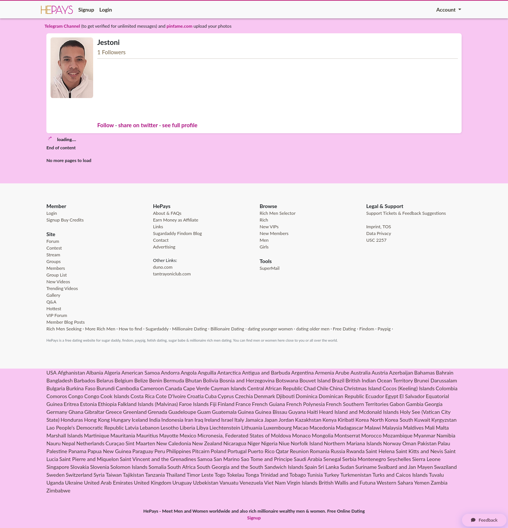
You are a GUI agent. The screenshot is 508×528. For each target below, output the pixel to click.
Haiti (312, 412)
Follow (105, 125)
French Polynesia (305, 404)
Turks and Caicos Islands (400, 474)
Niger (253, 443)
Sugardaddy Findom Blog (177, 233)
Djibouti (285, 396)
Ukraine (74, 482)
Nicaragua (235, 443)
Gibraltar (95, 412)
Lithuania (251, 427)
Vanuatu (229, 482)
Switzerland (79, 474)
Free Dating (344, 329)
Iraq (199, 419)
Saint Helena (380, 451)
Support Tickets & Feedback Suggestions (406, 213)
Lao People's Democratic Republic (85, 427)
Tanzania (155, 474)
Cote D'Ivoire (171, 396)
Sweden (55, 474)
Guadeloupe (182, 412)
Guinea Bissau (271, 412)
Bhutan (193, 380)
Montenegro (372, 459)
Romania (320, 451)
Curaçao (115, 443)
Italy (239, 419)
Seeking (74, 329)
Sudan (347, 467)
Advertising (164, 247)
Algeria (112, 372)
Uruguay (182, 482)
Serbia (349, 459)
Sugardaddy (157, 329)
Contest (54, 248)
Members (55, 268)
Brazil (338, 380)
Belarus (105, 380)
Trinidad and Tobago (283, 474)
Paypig (384, 329)
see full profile (180, 125)
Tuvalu (436, 474)
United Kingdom (152, 482)
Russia (338, 451)
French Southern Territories (357, 404)
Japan (271, 419)
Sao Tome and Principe (267, 459)
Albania (94, 372)
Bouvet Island (314, 380)
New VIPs (269, 226)
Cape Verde (196, 388)
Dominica (307, 396)
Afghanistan (71, 372)
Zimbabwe (58, 490)
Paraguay (142, 451)
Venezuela (251, 482)
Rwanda (355, 451)
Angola (189, 372)
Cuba (211, 396)
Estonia (88, 404)
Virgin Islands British (310, 482)
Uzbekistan (205, 482)
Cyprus (226, 396)
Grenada (157, 412)
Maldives (413, 427)
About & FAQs (167, 213)
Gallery (53, 295)
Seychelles (399, 459)
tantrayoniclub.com (172, 274)
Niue (284, 443)
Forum (52, 241)
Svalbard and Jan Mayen (405, 467)
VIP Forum (56, 315)
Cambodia (127, 388)
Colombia (446, 388)
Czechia (244, 396)
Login (106, 9)
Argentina (302, 372)
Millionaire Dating (189, 329)
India (154, 419)
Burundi (106, 388)
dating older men (313, 329)
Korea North (369, 419)
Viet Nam (275, 482)
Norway (392, 443)
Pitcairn (201, 451)
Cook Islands (114, 396)
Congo (75, 396)
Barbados (84, 380)
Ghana (75, 412)
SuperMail (269, 268)
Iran (188, 419)
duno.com (162, 267)
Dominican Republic (341, 396)
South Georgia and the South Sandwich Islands (250, 467)
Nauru (53, 443)
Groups (53, 261)
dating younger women (270, 329)
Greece (113, 412)
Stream (53, 254)
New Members (274, 233)
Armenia (324, 372)
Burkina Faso (81, 388)
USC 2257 (376, 240)
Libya (202, 427)
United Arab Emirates (108, 482)
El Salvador (412, 396)
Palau (444, 443)
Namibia (446, 435)
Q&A (51, 302)
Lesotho (169, 427)
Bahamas (424, 372)
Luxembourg (277, 427)
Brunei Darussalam (435, 380)
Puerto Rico (261, 451)
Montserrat (347, 435)
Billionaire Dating (227, 329)
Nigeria (269, 443)
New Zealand (207, 443)
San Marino (227, 459)
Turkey (331, 474)
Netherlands (90, 443)
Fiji (213, 404)
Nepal (68, 443)
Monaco (301, 435)
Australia (361, 372)
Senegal (332, 459)
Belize (141, 380)
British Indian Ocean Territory (379, 380)
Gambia (414, 404)
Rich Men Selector (278, 213)
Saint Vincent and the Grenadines (158, 459)
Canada (173, 388)
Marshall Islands (64, 435)
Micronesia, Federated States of (234, 435)
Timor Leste (200, 474)
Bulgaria (55, 388)
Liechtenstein (224, 427)
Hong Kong (97, 419)
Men (264, 240)
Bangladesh (59, 380)
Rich (264, 220)
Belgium (123, 380)
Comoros (56, 396)
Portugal (237, 451)
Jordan (286, 419)
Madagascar (350, 427)
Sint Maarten (140, 443)
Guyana (297, 412)
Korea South (399, 419)
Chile (322, 388)
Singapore (57, 467)
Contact (161, 240)
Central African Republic (275, 388)
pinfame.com (179, 26)
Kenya (329, 419)
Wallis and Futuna (355, 482)
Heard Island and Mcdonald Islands (359, 412)
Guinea (246, 412)
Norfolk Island (307, 443)
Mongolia (322, 435)
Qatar (282, 451)
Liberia (187, 427)
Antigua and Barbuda (266, 372)
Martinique (97, 435)
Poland (218, 451)
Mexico (188, 435)
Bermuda (173, 380)
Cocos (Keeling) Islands (409, 388)
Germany (56, 412)
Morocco (371, 435)
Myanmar (424, 435)
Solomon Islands (128, 467)
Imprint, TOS (378, 226)
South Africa (182, 467)
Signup (86, 9)
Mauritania (122, 435)
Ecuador (374, 396)
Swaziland (445, 467)
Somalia (157, 467)
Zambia (439, 482)
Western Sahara (395, 482)
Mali (429, 427)
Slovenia (99, 467)
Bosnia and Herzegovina (247, 380)
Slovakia (79, 467)
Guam (204, 412)
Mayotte (168, 435)
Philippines (178, 451)
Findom (366, 329)
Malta (442, 427)
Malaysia (392, 427)
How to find (130, 329)
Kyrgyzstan (443, 419)
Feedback (484, 520)
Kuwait (422, 419)
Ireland (212, 419)
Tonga (252, 474)
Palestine (56, 451)
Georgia (434, 404)
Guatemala (224, 412)
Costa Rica (142, 396)
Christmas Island (363, 388)
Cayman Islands (228, 388)
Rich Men (55, 329)
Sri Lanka (328, 467)
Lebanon (149, 427)
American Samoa (140, 372)
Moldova (281, 435)
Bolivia (210, 380)
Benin (155, 380)
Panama (77, 451)
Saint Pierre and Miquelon (89, 459)
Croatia (195, 396)
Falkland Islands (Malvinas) (148, 404)
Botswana (287, 380)
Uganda (55, 482)
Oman (409, 443)
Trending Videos (62, 288)
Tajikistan (133, 474)
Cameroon (152, 388)
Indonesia (172, 419)
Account (446, 9)
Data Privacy (378, 233)
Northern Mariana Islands (353, 443)
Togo (220, 474)
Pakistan (427, 443)
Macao (300, 427)
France (243, 404)
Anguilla (207, 372)
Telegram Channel (62, 26)
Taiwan (114, 474)
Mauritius (147, 435)
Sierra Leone (426, 459)
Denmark (264, 396)
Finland (226, 404)
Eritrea (71, 404)
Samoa (204, 459)
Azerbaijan (401, 372)
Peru (159, 451)
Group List (56, 275)
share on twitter (138, 125)
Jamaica (254, 419)
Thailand (176, 474)
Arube (342, 372)
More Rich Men (100, 329)
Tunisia (315, 474)
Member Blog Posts (65, 322)
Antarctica (229, 372)
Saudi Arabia (308, 459)
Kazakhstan (308, 419)
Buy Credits (72, 220)
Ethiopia (107, 404)
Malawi (372, 427)
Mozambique (398, 435)
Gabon (397, 404)
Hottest (53, 308)
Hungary (121, 419)
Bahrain (444, 372)
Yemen (421, 482)
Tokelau (235, 474)
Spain (311, 467)
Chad (310, 388)
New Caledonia (173, 443)
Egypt (391, 396)
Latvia (132, 427)
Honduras (72, 419)
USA (51, 372)
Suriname (366, 467)
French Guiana (268, 404)
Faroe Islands (194, 404)
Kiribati (346, 419)
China (336, 388)
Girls (264, 247)
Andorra (170, 372)
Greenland (135, 412)
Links (158, 226)
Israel (227, 419)
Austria (379, 372)
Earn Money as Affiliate (175, 220)
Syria (99, 474)
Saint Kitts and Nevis (419, 451)
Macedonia (322, 427)
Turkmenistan (355, 474)
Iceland (140, 419)
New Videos (58, 281)
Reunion (299, 451)
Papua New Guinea (109, 451)
